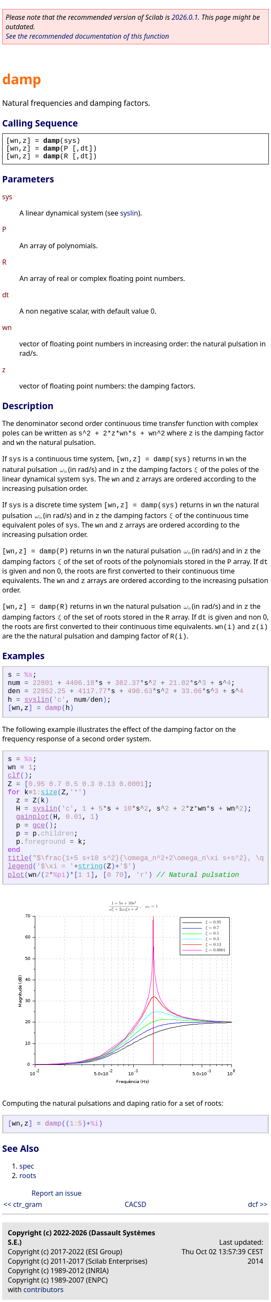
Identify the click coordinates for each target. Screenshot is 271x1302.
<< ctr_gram (22, 1204)
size (49, 792)
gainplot (32, 817)
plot (16, 875)
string (90, 866)
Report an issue (56, 1193)
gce (39, 826)
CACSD (136, 1204)
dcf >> (258, 1204)
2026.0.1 (185, 17)
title (18, 858)
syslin (129, 213)
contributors (44, 1289)
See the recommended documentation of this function (87, 36)
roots (27, 1175)
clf (14, 776)
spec (26, 1166)
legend (20, 866)
